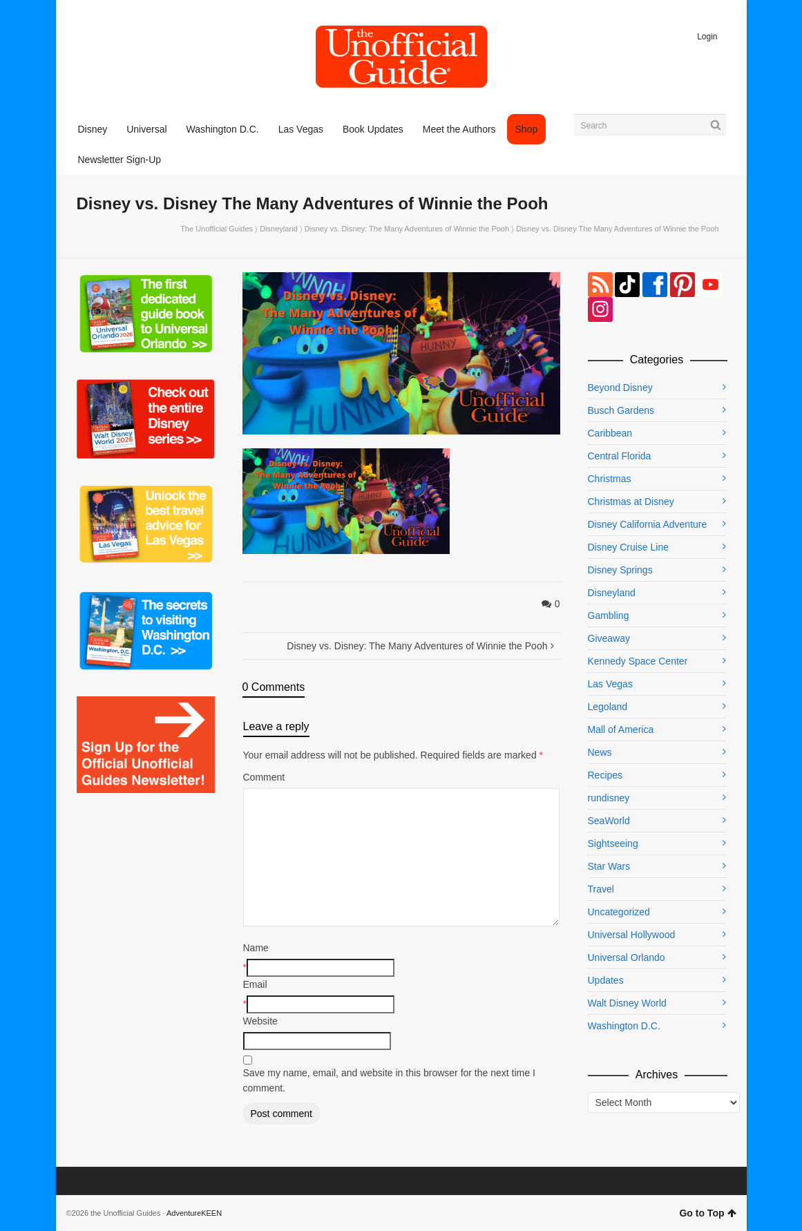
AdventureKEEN (194, 1213)
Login (707, 36)
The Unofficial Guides (216, 229)
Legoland (608, 706)
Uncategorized (619, 911)
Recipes (605, 775)
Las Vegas (610, 683)
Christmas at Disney (631, 501)
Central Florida (619, 455)
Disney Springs (620, 569)
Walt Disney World (627, 1003)
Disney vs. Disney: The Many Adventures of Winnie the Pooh (407, 229)
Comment (264, 777)
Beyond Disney (620, 387)
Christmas (609, 478)
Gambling (608, 615)
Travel (601, 889)
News (600, 752)
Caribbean (610, 433)
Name (256, 947)
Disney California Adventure (647, 524)
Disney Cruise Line (628, 547)
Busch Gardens (621, 410)
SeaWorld (609, 820)
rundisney (609, 797)
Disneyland (278, 229)
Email (255, 984)
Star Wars (609, 866)
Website (260, 1021)
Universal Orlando (626, 957)
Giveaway (609, 638)
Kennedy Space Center (638, 661)
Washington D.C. (624, 1025)
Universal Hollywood (632, 934)
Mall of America (621, 729)
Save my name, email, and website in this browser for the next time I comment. (389, 1080)
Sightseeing (613, 843)
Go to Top (707, 1213)
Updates (606, 980)
